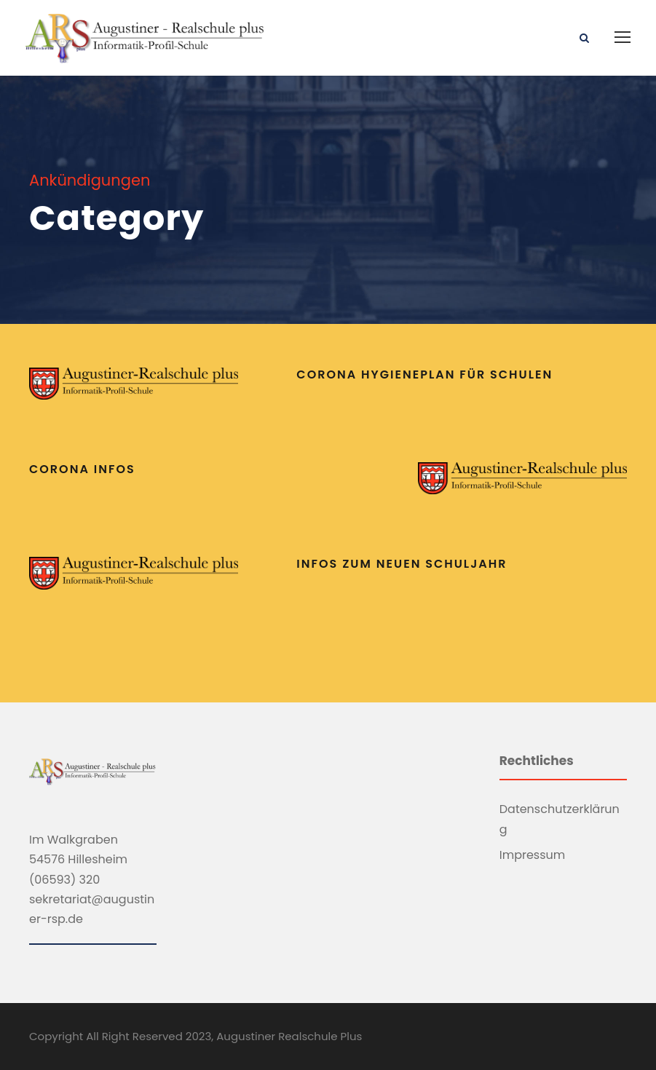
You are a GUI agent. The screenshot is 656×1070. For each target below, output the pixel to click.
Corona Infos (82, 469)
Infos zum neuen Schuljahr (401, 563)
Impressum (532, 855)
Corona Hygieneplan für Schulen (424, 374)
